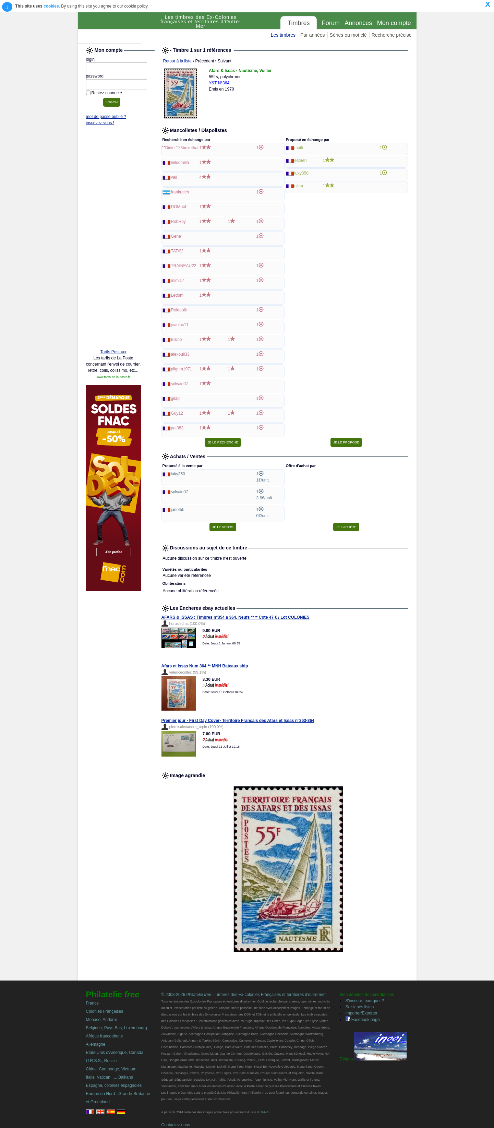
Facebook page (363, 1019)
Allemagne (96, 1044)
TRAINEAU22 (183, 265)
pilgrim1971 (181, 369)
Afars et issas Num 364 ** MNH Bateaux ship (204, 666)
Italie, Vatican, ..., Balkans (109, 1077)
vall (174, 177)
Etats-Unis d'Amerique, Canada (115, 1052)
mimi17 (177, 280)
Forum (331, 23)
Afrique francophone (104, 1036)
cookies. (52, 6)
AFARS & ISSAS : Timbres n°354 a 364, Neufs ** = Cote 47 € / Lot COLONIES (235, 617)
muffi (298, 147)
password (95, 76)
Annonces (358, 23)
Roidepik (179, 310)
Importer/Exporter (361, 1013)
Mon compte (394, 23)
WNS (264, 1112)
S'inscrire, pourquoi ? (365, 1000)
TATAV (177, 251)
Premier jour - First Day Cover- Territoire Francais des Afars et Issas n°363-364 (237, 720)
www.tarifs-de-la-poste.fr (113, 377)
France (92, 1003)
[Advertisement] (113, 239)
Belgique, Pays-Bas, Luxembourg (116, 1027)
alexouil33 (180, 354)
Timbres (299, 23)
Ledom (177, 295)
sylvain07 (179, 383)
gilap (175, 398)
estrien (300, 160)
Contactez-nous (175, 1125)
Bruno (176, 339)
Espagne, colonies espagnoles (114, 1085)
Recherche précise (392, 35)
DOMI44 (178, 206)
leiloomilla (180, 162)
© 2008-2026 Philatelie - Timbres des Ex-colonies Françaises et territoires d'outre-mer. (244, 994)
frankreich (180, 192)
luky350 (301, 173)
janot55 (177, 509)
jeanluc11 (180, 324)
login (90, 59)
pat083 (177, 428)
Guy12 (177, 413)
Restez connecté (107, 93)
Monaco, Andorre (101, 1019)
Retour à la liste (177, 61)
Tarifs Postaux (113, 351)
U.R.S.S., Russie (101, 1060)
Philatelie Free (117, 28)
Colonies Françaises (104, 1011)
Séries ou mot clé (348, 35)
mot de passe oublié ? (106, 116)
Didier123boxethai (181, 147)
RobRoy (178, 221)
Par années (312, 35)
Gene (176, 236)
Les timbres (283, 35)
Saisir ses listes (360, 1007)
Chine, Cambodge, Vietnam (111, 1069)
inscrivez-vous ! (100, 122)
